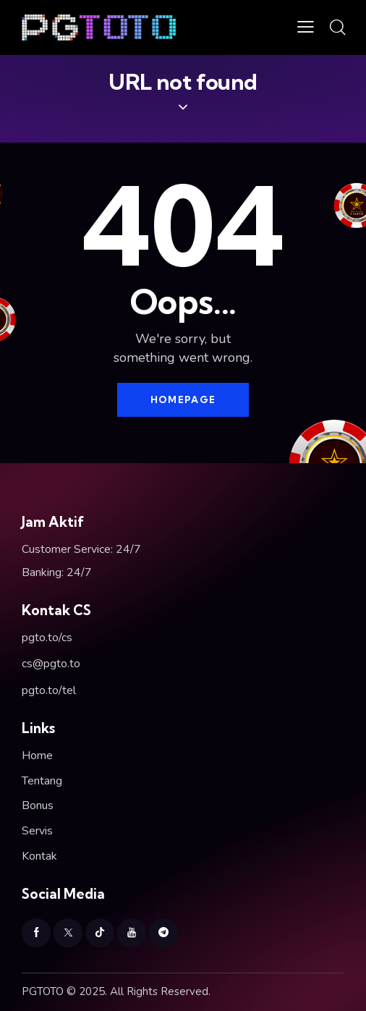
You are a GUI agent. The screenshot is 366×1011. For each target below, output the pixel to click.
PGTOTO (43, 991)
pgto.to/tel (49, 690)
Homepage (183, 399)
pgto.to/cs (47, 638)
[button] (305, 27)
